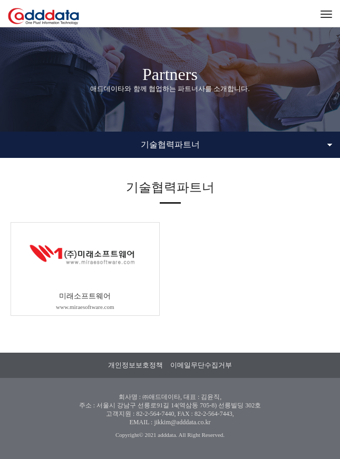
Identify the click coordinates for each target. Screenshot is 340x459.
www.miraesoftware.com (85, 307)
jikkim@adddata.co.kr (182, 422)
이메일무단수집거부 (201, 365)
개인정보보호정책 (135, 365)
